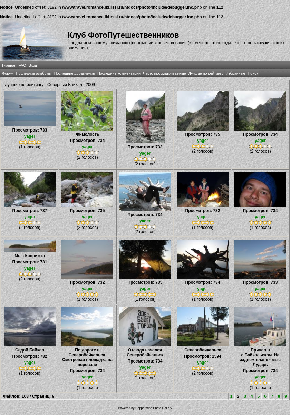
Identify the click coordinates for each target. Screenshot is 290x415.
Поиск (253, 73)
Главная (9, 65)
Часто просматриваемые (164, 73)
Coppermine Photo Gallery (153, 408)
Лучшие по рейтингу (205, 73)
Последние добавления (74, 73)
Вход (33, 65)
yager (29, 136)
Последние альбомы (34, 73)
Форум (7, 73)
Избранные (235, 73)
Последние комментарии (119, 73)
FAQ (22, 65)
